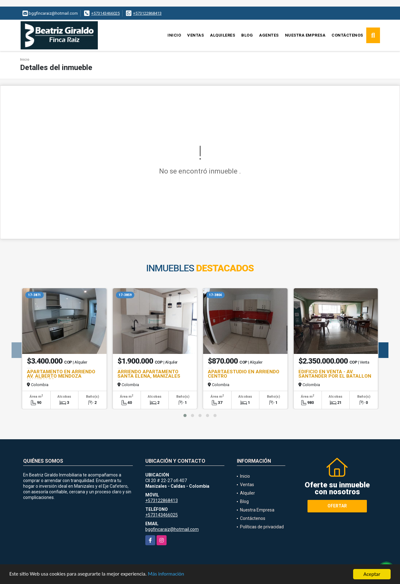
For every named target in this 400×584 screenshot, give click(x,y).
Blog (247, 35)
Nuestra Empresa (305, 35)
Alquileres (222, 35)
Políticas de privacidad (262, 526)
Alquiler (247, 493)
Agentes (269, 35)
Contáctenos (347, 35)
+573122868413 (147, 13)
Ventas (195, 35)
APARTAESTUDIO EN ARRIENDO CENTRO (243, 374)
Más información (166, 575)
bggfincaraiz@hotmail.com (172, 529)
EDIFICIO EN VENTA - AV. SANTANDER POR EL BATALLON (334, 374)
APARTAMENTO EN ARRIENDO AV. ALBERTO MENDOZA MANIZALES (61, 376)
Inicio (174, 35)
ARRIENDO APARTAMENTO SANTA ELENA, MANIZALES (149, 374)
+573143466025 (105, 13)
